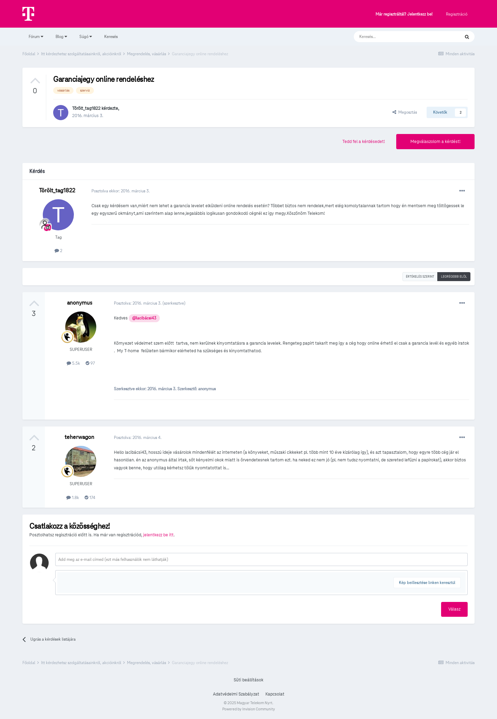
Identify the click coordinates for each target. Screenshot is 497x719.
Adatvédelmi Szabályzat (236, 694)
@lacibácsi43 (144, 318)
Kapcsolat (274, 694)
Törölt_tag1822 (86, 108)
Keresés (111, 36)
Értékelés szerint (420, 277)
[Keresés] (400, 36)
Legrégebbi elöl (454, 277)
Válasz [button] (454, 609)
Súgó (85, 36)
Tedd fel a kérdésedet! (363, 141)
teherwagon (79, 437)
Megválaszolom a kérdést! (435, 141)
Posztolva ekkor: (120, 190)
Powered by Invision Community (248, 709)
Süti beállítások (248, 680)
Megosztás (404, 112)
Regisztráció (456, 14)
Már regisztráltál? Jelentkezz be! (404, 14)
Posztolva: (138, 303)
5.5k (73, 363)
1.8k (72, 497)
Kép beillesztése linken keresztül (427, 582)
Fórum (36, 36)
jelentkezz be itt (158, 535)
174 (90, 497)
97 (90, 363)
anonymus (79, 302)
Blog (61, 36)
